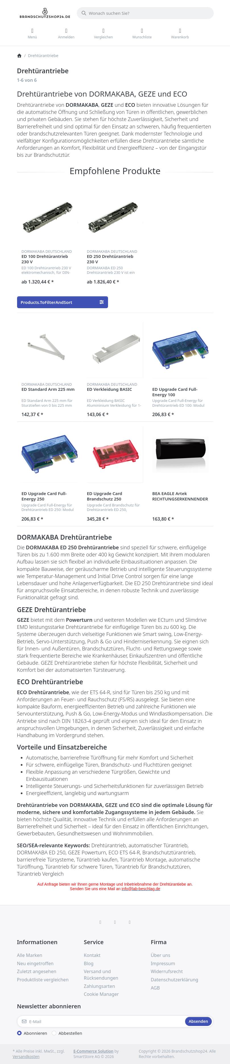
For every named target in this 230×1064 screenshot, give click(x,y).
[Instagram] (115, 922)
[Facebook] (100, 922)
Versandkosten (26, 1056)
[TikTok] (129, 922)
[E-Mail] (100, 1021)
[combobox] (145, 13)
